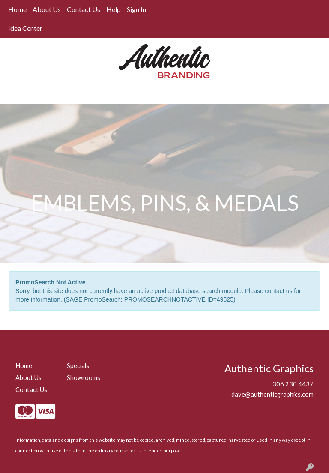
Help (113, 9)
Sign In (136, 9)
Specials (78, 365)
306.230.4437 (293, 384)
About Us (47, 9)
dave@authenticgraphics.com (272, 394)
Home (17, 9)
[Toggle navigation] (13, 94)
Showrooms (83, 377)
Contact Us (83, 9)
